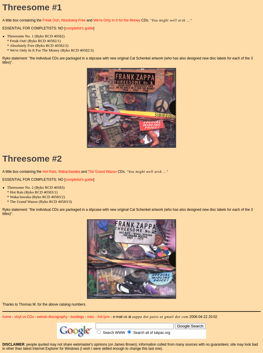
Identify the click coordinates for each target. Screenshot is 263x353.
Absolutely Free (73, 20)
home (6, 317)
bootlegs (77, 317)
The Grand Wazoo (102, 172)
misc (91, 317)
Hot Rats (49, 172)
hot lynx (104, 317)
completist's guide (79, 28)
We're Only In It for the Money (116, 20)
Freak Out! (50, 20)
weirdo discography (52, 317)
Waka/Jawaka (69, 172)
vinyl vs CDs (24, 317)
